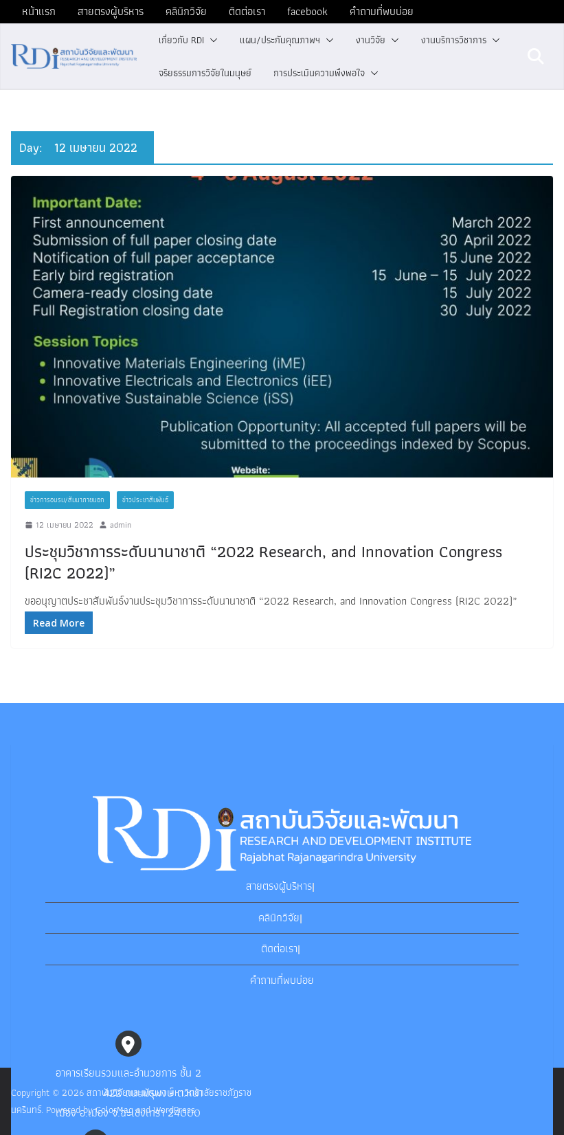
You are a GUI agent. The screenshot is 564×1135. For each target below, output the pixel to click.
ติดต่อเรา (247, 11)
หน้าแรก (39, 11)
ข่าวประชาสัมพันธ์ (145, 500)
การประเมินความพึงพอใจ (319, 72)
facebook (307, 11)
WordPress (174, 1109)
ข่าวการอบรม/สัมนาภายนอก (67, 500)
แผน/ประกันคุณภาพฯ (280, 39)
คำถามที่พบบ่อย (382, 11)
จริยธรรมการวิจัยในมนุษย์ (205, 72)
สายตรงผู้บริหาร (111, 11)
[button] (211, 39)
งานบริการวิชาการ (453, 39)
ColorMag (114, 1109)
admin (120, 524)
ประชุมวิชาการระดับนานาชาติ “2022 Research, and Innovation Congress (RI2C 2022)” (263, 562)
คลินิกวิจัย (186, 11)
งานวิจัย (370, 39)
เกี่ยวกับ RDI (181, 39)
